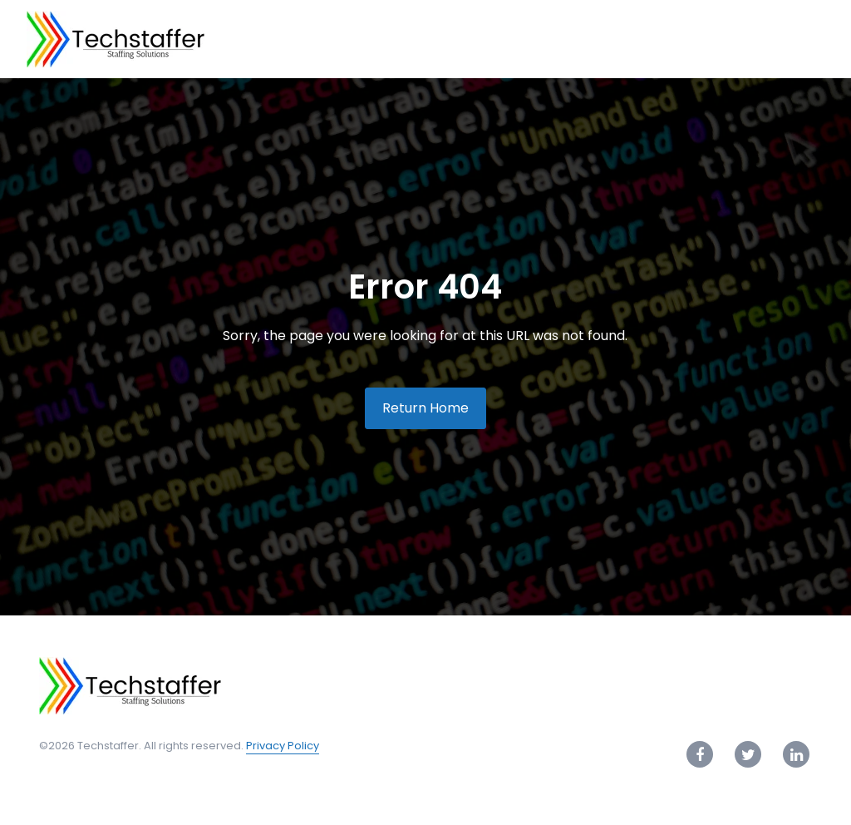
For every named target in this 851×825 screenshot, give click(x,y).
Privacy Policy (282, 745)
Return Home (425, 407)
